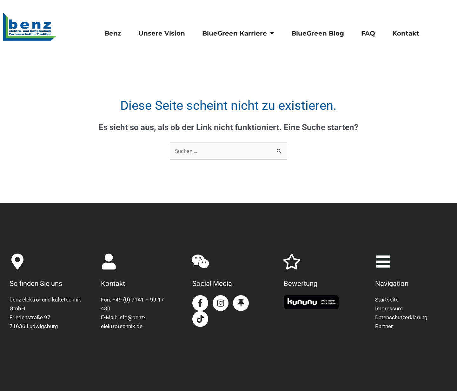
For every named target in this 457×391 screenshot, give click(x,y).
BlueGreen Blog (317, 33)
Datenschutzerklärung (401, 317)
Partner (384, 326)
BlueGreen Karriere (238, 33)
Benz (112, 33)
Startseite (387, 299)
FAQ (368, 33)
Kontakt (405, 33)
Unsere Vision (161, 33)
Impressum (389, 308)
